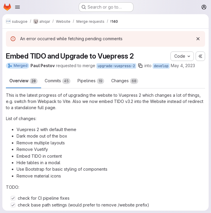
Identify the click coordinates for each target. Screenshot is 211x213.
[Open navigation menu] (17, 7)
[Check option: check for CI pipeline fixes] (13, 198)
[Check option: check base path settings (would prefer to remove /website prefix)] (13, 205)
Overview (23, 81)
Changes (124, 81)
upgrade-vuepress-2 (116, 66)
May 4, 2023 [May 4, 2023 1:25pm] (183, 65)
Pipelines (91, 81)
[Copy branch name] (140, 65)
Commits (57, 81)
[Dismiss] (198, 38)
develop (161, 66)
